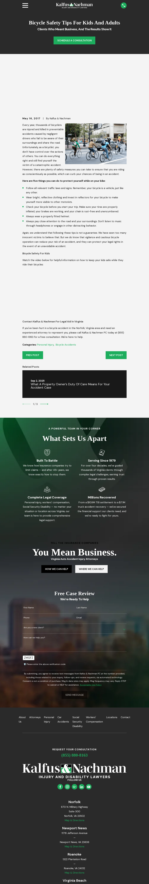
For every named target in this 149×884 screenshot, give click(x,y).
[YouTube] (88, 741)
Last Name (82, 562)
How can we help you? (34, 592)
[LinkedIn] (81, 741)
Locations (111, 672)
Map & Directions (74, 775)
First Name (29, 562)
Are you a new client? (34, 582)
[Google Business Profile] (74, 741)
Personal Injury (45, 299)
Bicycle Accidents (66, 299)
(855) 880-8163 (74, 710)
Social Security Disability (77, 677)
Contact (125, 672)
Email (79, 572)
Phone (27, 572)
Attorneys (35, 672)
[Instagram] (67, 741)
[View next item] (44, 359)
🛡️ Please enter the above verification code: (45, 619)
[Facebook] (60, 741)
